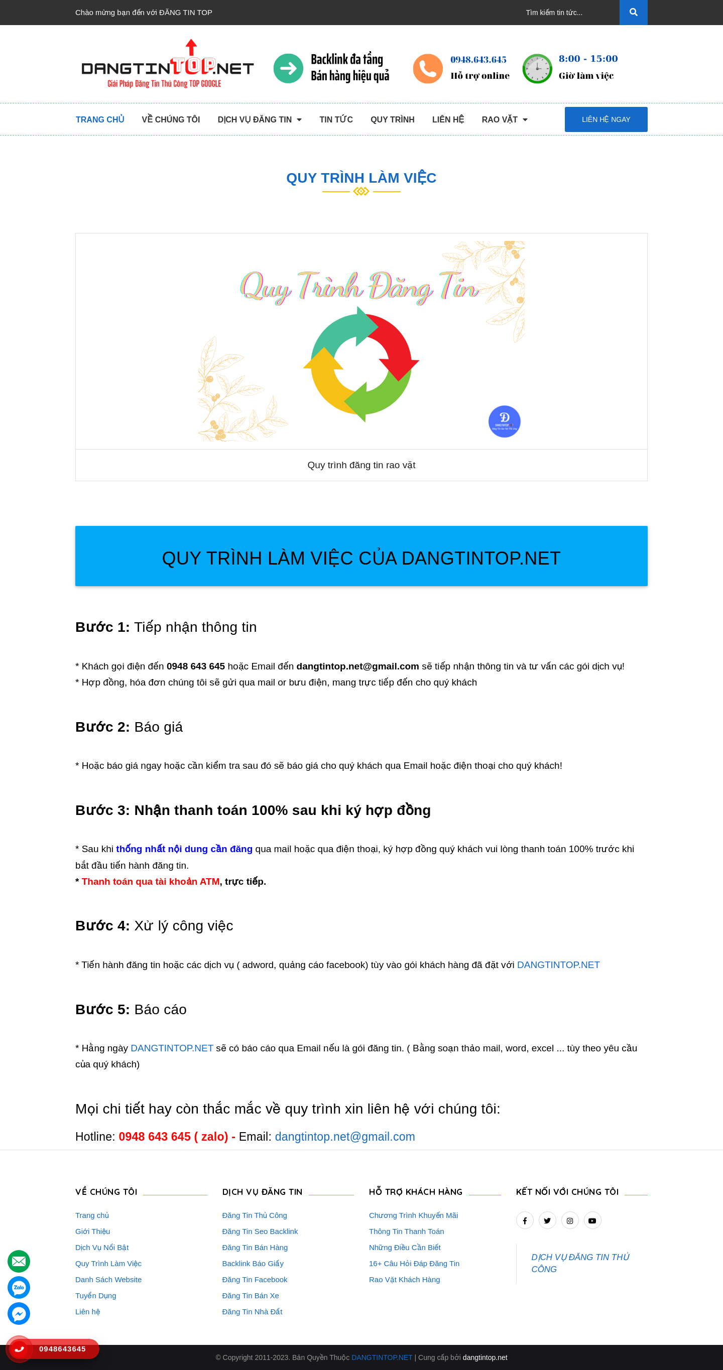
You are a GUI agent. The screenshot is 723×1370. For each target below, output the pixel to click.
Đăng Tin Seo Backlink (260, 1231)
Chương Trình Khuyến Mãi (413, 1215)
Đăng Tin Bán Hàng (255, 1247)
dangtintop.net (485, 1357)
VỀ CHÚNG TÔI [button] (106, 1191)
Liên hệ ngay (606, 119)
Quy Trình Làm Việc (108, 1263)
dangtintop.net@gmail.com (345, 1136)
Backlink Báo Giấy (253, 1263)
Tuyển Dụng (95, 1295)
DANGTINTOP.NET (558, 965)
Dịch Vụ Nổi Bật (102, 1247)
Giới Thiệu (92, 1231)
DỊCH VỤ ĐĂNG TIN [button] (262, 1191)
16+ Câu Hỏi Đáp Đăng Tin (414, 1263)
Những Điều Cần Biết (405, 1247)
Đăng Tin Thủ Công (254, 1215)
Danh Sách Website (108, 1279)
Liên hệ (87, 1311)
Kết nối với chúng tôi (567, 1191)
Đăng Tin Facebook (255, 1279)
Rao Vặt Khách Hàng (404, 1279)
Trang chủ (92, 1215)
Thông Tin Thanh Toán (406, 1231)
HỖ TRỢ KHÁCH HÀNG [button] (416, 1191)
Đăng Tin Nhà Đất (252, 1311)
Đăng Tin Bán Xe (250, 1295)
